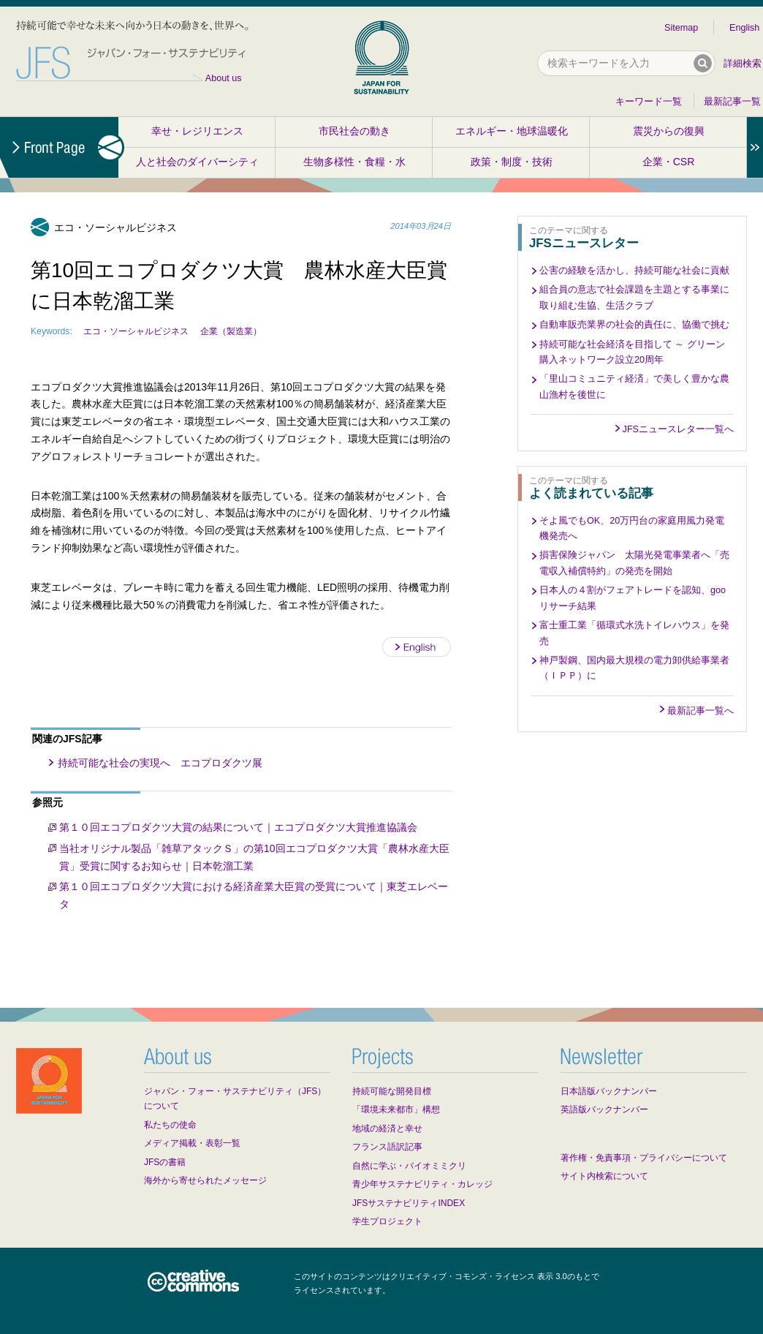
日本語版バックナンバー (609, 1091)
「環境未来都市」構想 (396, 1109)
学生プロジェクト (387, 1221)
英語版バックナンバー (604, 1109)
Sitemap (681, 28)
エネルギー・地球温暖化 (511, 131)
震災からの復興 (669, 131)
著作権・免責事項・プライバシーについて (644, 1158)
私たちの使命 (170, 1125)
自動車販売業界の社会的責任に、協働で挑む (634, 325)
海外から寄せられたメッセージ (205, 1180)
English (744, 28)
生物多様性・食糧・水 (354, 161)
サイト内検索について (604, 1176)
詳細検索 (743, 64)
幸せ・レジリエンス (197, 131)
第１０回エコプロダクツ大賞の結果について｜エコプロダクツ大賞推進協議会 (238, 827)
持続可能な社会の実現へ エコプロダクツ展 (160, 763)
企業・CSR (668, 161)
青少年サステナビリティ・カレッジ (422, 1184)
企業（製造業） (231, 331)
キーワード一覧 (648, 102)
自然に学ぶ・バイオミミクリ (409, 1166)
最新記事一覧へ (700, 711)
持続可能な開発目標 (391, 1091)
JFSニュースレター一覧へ (678, 429)
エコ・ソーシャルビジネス (136, 331)
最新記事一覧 (732, 102)
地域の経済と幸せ (387, 1128)
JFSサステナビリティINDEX (408, 1203)
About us (223, 78)
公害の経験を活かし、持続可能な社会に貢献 (634, 270)
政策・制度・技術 (512, 161)
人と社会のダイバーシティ (197, 161)
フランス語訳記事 (387, 1147)
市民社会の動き (354, 131)
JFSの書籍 (165, 1162)
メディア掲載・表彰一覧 (192, 1143)
